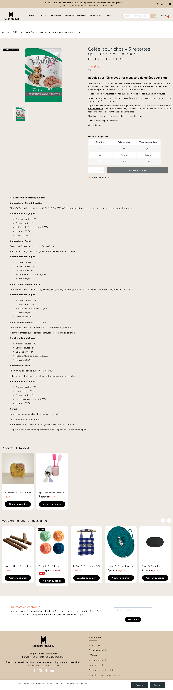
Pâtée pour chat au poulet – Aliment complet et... (18, 492)
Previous (163, 520)
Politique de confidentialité (102, 670)
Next (168, 520)
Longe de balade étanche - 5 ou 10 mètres (121, 566)
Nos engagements (98, 660)
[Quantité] (96, 170)
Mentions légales (97, 665)
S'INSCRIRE (133, 619)
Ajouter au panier (137, 170)
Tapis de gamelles (151, 566)
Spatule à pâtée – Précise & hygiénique (52, 492)
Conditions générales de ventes (104, 675)
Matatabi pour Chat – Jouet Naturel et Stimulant (18, 566)
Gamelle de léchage (49, 566)
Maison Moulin (95, 108)
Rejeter (157, 685)
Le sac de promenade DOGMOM (86, 566)
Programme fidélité (98, 650)
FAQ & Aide (94, 655)
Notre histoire (95, 645)
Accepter (140, 685)
